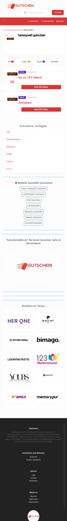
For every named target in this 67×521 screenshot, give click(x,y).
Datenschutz (33, 502)
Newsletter (33, 481)
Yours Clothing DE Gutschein (33, 188)
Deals (41, 61)
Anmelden (25, 102)
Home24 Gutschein (33, 223)
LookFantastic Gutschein (33, 194)
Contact (33, 478)
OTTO (9, 169)
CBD (8, 132)
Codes (26, 61)
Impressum (33, 499)
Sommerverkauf (13, 139)
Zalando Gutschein (33, 217)
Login (60, 21)
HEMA (9, 154)
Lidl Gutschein (33, 206)
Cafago (10, 161)
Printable (56, 61)
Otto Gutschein (33, 200)
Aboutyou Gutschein (33, 211)
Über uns (33, 496)
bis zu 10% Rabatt (30, 77)
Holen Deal (41, 87)
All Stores (33, 457)
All (11, 61)
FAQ (33, 475)
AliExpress (11, 147)
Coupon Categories (33, 460)
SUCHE (58, 12)
